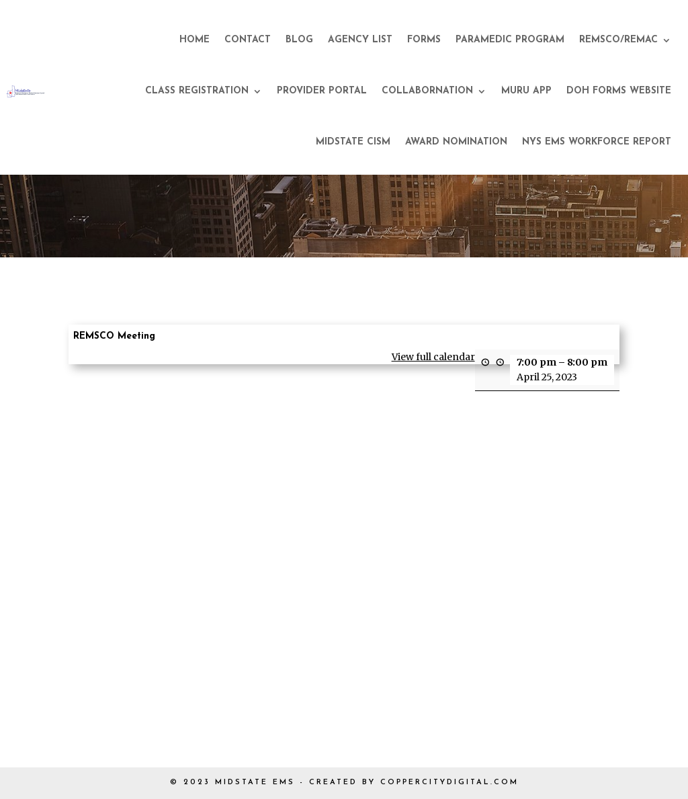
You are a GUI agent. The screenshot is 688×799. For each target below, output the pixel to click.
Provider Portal (322, 91)
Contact (247, 40)
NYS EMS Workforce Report (596, 142)
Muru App (526, 91)
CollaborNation (427, 91)
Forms (424, 40)
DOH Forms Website (618, 91)
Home (194, 40)
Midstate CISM (353, 142)
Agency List (360, 40)
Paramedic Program (510, 40)
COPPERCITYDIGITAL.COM (449, 782)
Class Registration (197, 91)
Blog (299, 40)
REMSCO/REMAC (618, 40)
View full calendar (433, 357)
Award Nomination (456, 142)
